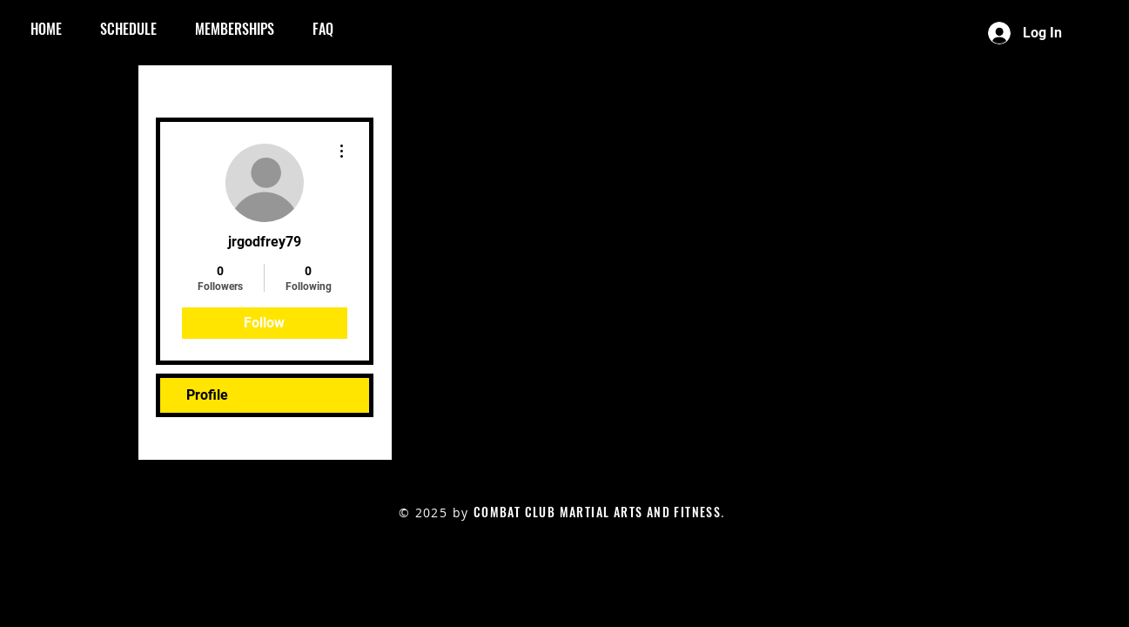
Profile (207, 395)
